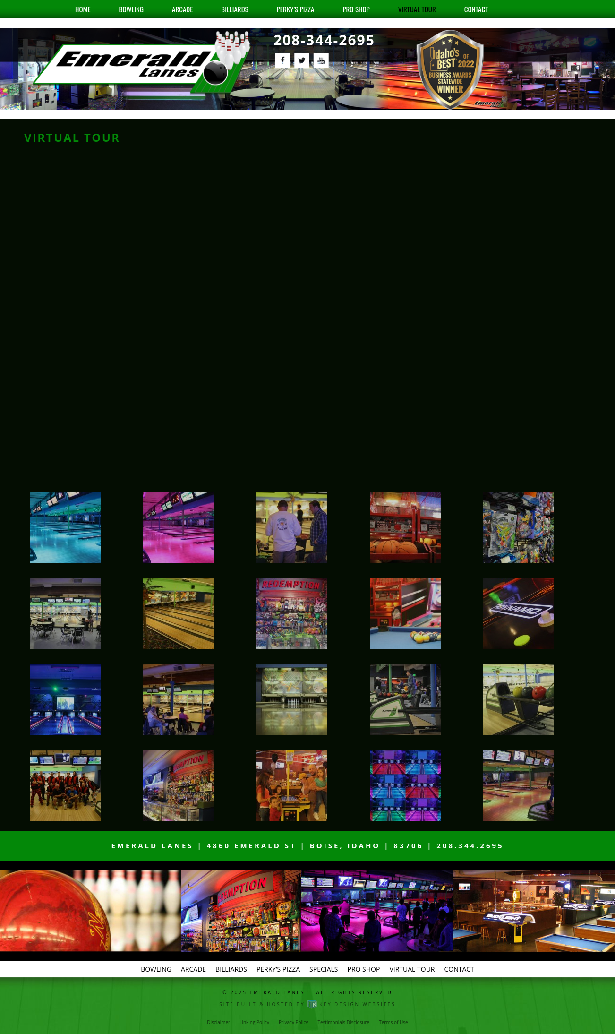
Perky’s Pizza (296, 9)
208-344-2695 (324, 40)
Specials (323, 969)
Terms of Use (393, 1022)
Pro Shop (355, 9)
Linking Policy (254, 1022)
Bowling (131, 9)
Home (83, 9)
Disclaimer (218, 1022)
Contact (476, 9)
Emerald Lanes (277, 992)
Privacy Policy (293, 1022)
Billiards (234, 9)
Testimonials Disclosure (343, 1022)
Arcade (182, 9)
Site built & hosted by (307, 1004)
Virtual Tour (417, 9)
